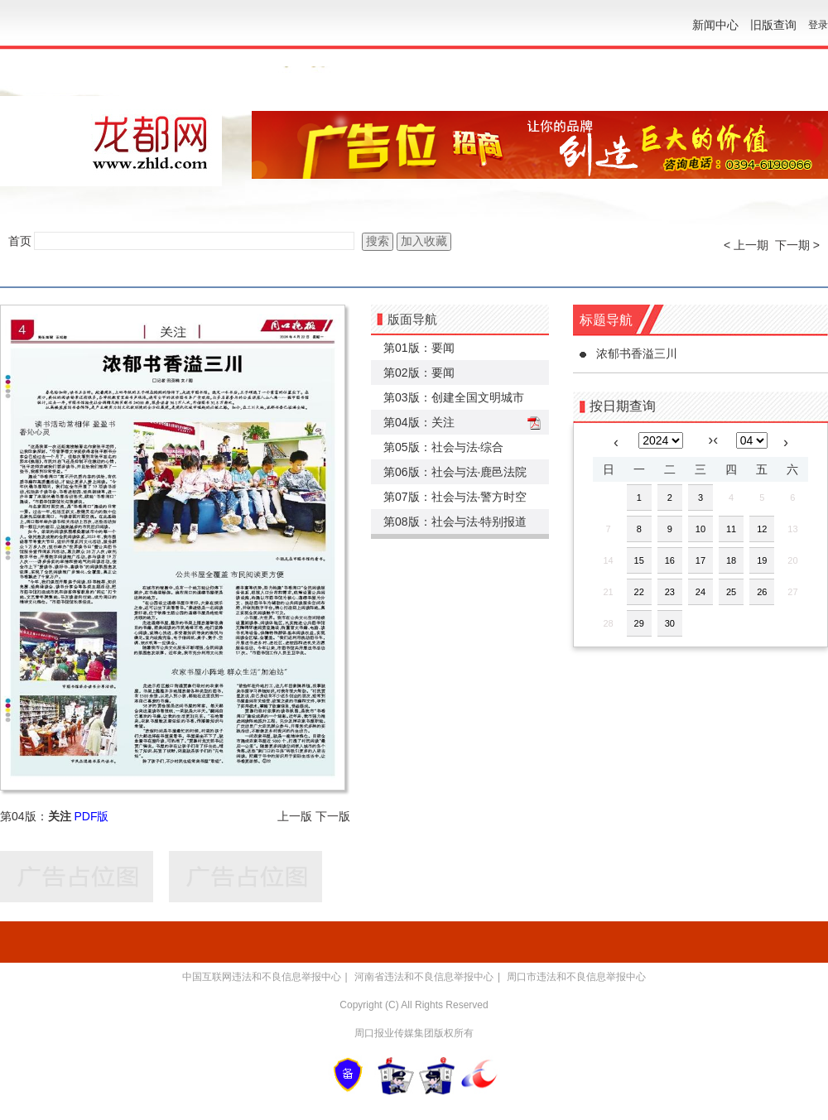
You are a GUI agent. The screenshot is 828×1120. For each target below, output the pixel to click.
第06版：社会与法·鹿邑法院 (455, 471)
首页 (19, 241)
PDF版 (91, 816)
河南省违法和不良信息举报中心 (423, 977)
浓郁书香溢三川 (636, 353)
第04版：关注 (419, 422)
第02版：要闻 (419, 372)
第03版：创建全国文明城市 (453, 397)
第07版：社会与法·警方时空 (455, 496)
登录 (818, 25)
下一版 (332, 816)
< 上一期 (746, 245)
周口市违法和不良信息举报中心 (576, 977)
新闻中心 (715, 24)
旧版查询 (773, 24)
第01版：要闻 (419, 347)
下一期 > (797, 245)
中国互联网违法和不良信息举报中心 (261, 977)
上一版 (294, 816)
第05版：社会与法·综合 (443, 447)
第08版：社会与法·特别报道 (455, 521)
